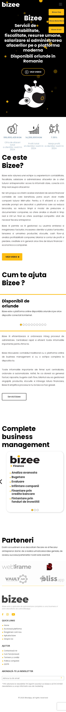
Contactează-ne (10, 650)
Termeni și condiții (11, 657)
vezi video (33, 72)
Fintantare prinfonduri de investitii (25, 500)
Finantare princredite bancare (23, 492)
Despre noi (8, 639)
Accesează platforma (13, 628)
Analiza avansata (24, 473)
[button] (21, 324)
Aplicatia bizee (10, 635)
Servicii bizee (14, 396)
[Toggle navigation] (60, 4)
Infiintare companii (25, 486)
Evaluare (18, 482)
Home (6, 625)
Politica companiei (11, 661)
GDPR (6, 664)
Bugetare (18, 477)
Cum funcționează (11, 654)
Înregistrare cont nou (12, 632)
